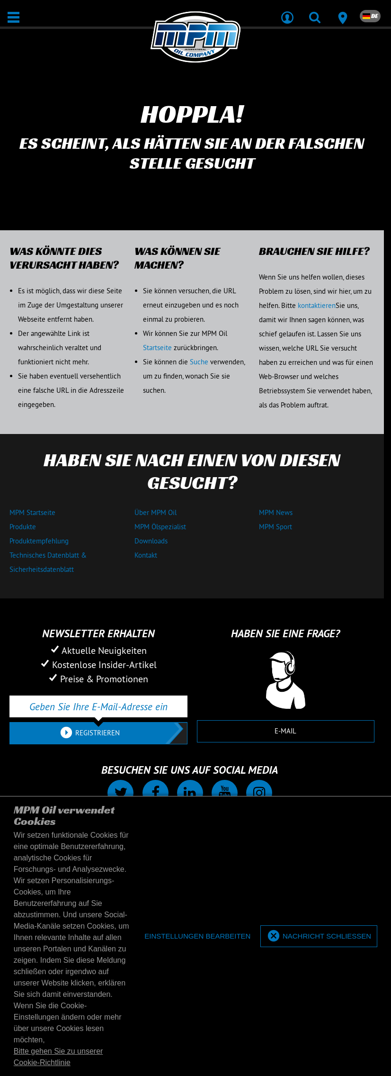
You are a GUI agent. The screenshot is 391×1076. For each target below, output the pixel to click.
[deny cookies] (197, 936)
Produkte (22, 526)
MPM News (276, 512)
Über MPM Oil (155, 512)
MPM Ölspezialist (160, 526)
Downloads (151, 540)
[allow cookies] (318, 936)
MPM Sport (275, 526)
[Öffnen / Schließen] (13, 17)
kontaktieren (317, 305)
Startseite (157, 347)
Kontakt (145, 555)
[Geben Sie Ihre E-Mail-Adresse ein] (98, 706)
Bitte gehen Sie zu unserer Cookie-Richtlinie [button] (58, 1057)
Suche (199, 361)
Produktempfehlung (39, 540)
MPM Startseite (32, 512)
